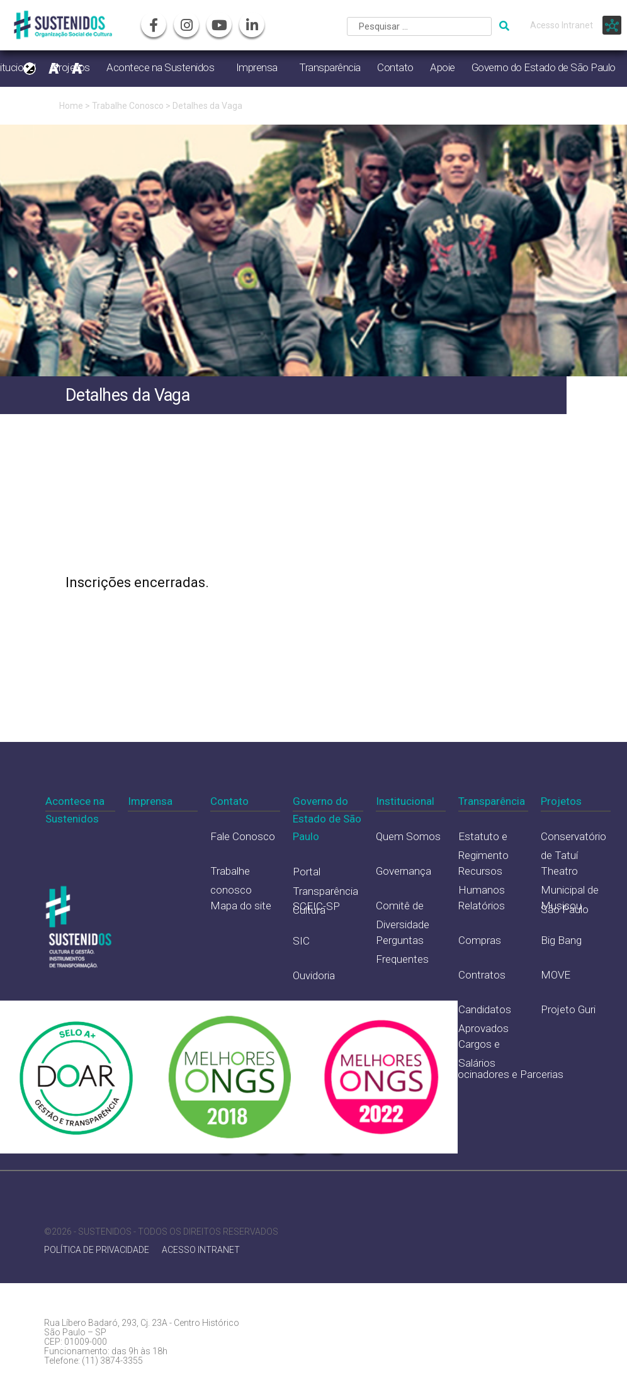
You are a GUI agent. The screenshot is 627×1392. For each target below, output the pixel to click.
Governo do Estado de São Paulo (544, 67)
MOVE (555, 974)
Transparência (330, 67)
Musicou (561, 905)
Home (71, 106)
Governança (403, 871)
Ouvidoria (314, 975)
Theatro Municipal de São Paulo (570, 890)
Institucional (405, 801)
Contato (395, 67)
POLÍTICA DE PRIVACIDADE (96, 1250)
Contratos (482, 974)
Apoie (442, 67)
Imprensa (257, 67)
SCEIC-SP (316, 906)
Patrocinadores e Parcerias (500, 1074)
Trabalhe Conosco (128, 106)
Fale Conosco (242, 836)
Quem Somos (408, 836)
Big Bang (561, 940)
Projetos (561, 801)
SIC (301, 941)
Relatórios (481, 905)
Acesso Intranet (561, 25)
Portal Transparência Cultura (325, 890)
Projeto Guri (568, 1009)
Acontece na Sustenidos (160, 67)
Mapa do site (240, 905)
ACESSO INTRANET (201, 1250)
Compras (479, 940)
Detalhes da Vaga (207, 106)
